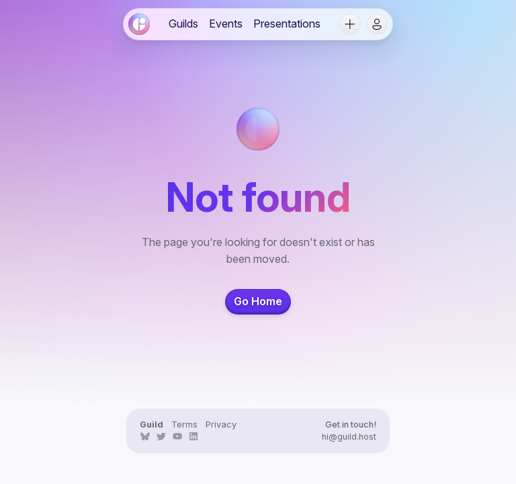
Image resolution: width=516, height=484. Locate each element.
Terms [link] (184, 424)
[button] (350, 24)
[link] (139, 24)
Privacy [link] (221, 424)
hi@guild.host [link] (349, 437)
